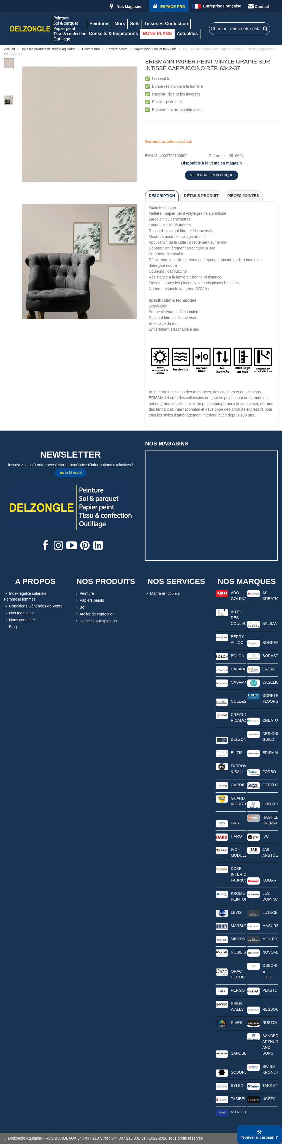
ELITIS (237, 752)
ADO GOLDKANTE (238, 596)
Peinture (84, 593)
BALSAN (270, 623)
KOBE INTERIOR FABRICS (238, 874)
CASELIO (270, 682)
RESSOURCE (270, 1009)
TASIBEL (238, 1099)
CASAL (268, 669)
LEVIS (236, 912)
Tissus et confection (166, 23)
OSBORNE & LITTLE (270, 971)
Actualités (187, 33)
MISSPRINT (238, 939)
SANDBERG (238, 1053)
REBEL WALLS (237, 1006)
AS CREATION (270, 596)
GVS (235, 823)
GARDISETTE (238, 785)
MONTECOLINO (270, 939)
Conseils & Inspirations (113, 33)
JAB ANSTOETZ (270, 852)
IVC (265, 836)
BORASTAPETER (270, 656)
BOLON (237, 656)
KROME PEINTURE (238, 896)
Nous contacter (19, 620)
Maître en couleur (162, 593)
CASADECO (238, 669)
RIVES (236, 1022)
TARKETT (270, 1085)
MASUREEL (270, 925)
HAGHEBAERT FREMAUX (270, 820)
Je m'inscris (71, 473)
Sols (134, 23)
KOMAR (269, 880)
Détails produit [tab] (201, 195)
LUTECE (270, 912)
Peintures (100, 23)
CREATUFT (270, 720)
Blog (10, 627)
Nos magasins (19, 613)
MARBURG (238, 925)
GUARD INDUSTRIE (238, 801)
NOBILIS (238, 952)
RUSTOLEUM (270, 1022)
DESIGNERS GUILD (270, 736)
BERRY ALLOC (237, 640)
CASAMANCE (238, 682)
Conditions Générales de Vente (33, 606)
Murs (120, 23)
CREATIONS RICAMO (238, 717)
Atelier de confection (95, 614)
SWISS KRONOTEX (270, 1069)
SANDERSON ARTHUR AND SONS (270, 1044)
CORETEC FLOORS (270, 698)
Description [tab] (162, 195)
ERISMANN (270, 752)
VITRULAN (238, 1112)
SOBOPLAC (238, 1072)
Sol (80, 607)
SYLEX (237, 1085)
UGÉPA (269, 1099)
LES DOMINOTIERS (270, 896)
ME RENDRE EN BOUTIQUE (211, 175)
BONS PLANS (157, 33)
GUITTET (270, 804)
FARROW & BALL (238, 769)
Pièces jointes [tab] (243, 195)
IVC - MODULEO (238, 852)
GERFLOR (270, 785)
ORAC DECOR (238, 974)
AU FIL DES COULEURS (238, 618)
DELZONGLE (238, 739)
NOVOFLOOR (270, 952)
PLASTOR (270, 990)
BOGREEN (270, 642)
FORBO (269, 771)
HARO (236, 836)
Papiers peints (89, 600)
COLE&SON (238, 701)
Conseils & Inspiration (96, 621)
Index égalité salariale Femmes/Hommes (25, 596)
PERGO (238, 990)
